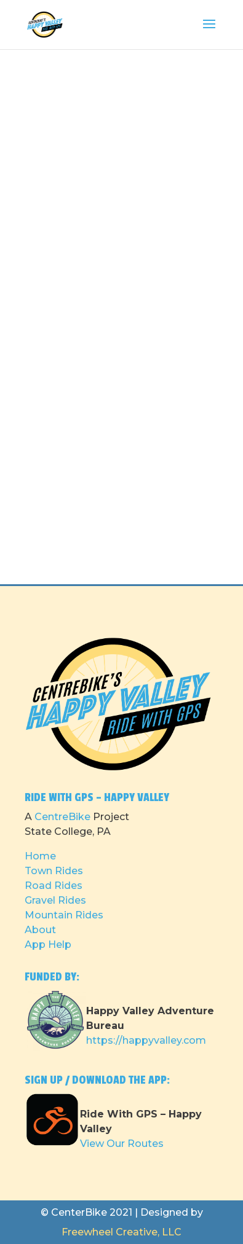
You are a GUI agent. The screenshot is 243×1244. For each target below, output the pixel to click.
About (40, 930)
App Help (48, 944)
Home (40, 856)
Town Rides (54, 871)
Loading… (122, 313)
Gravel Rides (55, 900)
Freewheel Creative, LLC (121, 1232)
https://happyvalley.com (146, 1040)
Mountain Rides (64, 915)
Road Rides (53, 885)
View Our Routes (122, 1143)
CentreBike (62, 817)
